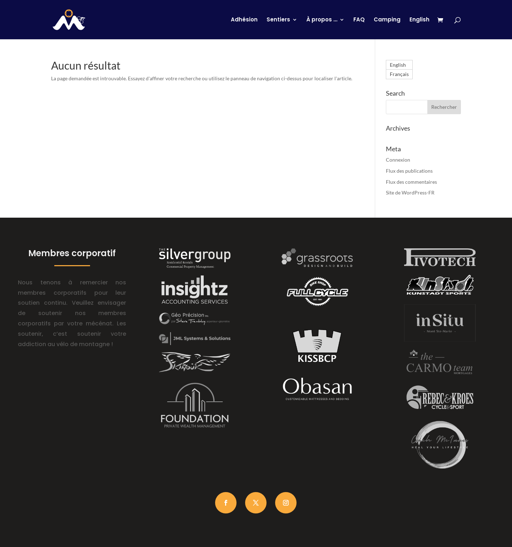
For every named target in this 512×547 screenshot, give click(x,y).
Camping (387, 20)
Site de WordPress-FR (410, 192)
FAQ (359, 20)
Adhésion (244, 20)
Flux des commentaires (411, 182)
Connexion (398, 160)
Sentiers (278, 20)
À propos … (321, 20)
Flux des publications (409, 171)
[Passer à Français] (399, 74)
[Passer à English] (419, 28)
